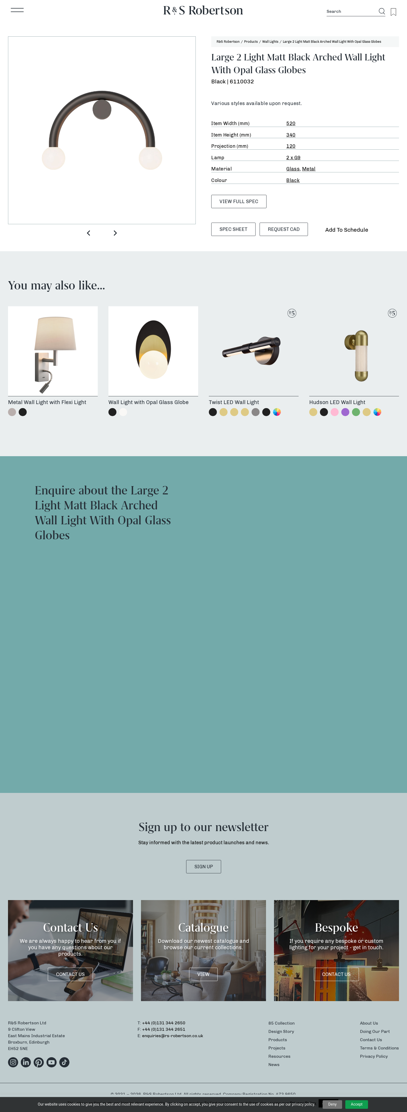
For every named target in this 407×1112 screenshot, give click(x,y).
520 (290, 123)
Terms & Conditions (379, 1048)
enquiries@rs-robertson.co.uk (172, 1035)
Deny (332, 1104)
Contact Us (70, 974)
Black (293, 180)
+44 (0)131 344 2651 (163, 1029)
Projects (276, 1048)
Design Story (281, 1031)
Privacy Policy (374, 1056)
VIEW (203, 974)
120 (290, 146)
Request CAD (284, 229)
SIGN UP (203, 867)
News (274, 1064)
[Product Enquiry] (301, 623)
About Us (369, 1023)
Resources (279, 1056)
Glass (293, 169)
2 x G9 (293, 158)
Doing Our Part (375, 1031)
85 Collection (281, 1023)
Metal (309, 169)
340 (290, 135)
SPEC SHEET (233, 229)
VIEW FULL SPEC (239, 201)
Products (277, 1039)
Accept (357, 1104)
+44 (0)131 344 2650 (163, 1022)
